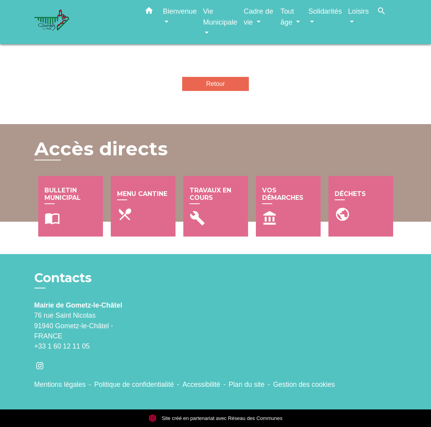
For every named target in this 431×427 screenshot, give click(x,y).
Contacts (63, 277)
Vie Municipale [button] (220, 16)
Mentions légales (60, 384)
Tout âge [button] (287, 16)
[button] (149, 12)
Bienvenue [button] (180, 11)
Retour (215, 83)
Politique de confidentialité (134, 384)
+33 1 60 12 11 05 (62, 346)
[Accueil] (83, 22)
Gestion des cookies (304, 384)
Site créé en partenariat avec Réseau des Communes (215, 418)
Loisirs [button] (358, 11)
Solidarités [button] (325, 11)
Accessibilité (201, 384)
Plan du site (246, 384)
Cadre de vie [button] (258, 16)
